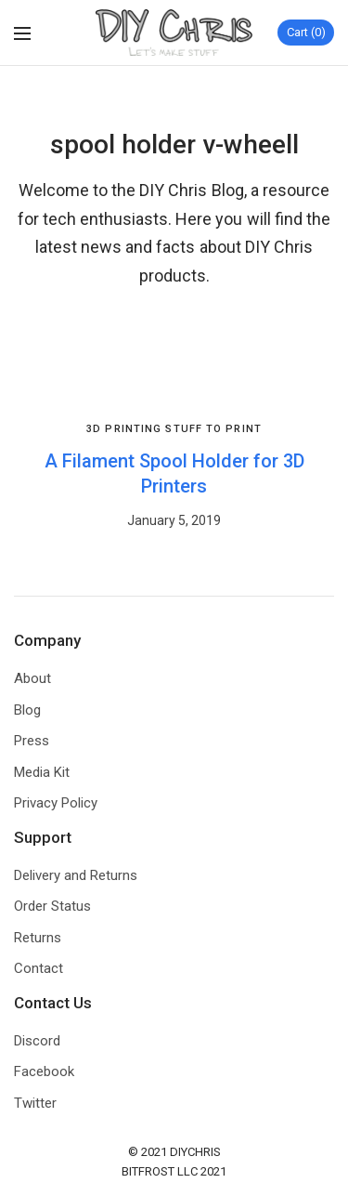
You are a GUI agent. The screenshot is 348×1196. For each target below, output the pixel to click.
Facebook (44, 1071)
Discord (37, 1040)
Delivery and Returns (75, 875)
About (32, 678)
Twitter (35, 1103)
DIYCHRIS (195, 1152)
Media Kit (42, 772)
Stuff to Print (213, 429)
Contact (38, 968)
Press (31, 740)
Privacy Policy (55, 803)
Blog (27, 710)
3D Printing (123, 429)
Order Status (52, 906)
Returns (37, 937)
